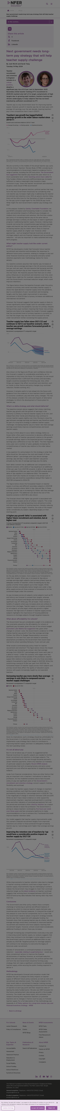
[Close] (57, 1104)
